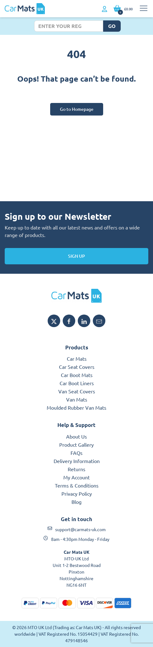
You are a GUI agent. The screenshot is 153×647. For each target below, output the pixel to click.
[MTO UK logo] (76, 295)
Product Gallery (76, 444)
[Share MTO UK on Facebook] (69, 321)
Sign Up (76, 256)
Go (112, 26)
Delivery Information (77, 461)
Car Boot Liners (77, 383)
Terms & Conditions (76, 485)
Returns (76, 469)
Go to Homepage (76, 109)
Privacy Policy (76, 493)
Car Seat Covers (76, 367)
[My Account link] (104, 9)
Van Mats (76, 399)
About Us (76, 436)
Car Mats (77, 358)
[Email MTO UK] (99, 321)
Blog (76, 502)
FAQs (76, 453)
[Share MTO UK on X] (54, 321)
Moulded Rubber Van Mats (76, 407)
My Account (76, 477)
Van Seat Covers (76, 391)
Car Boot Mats (76, 375)
